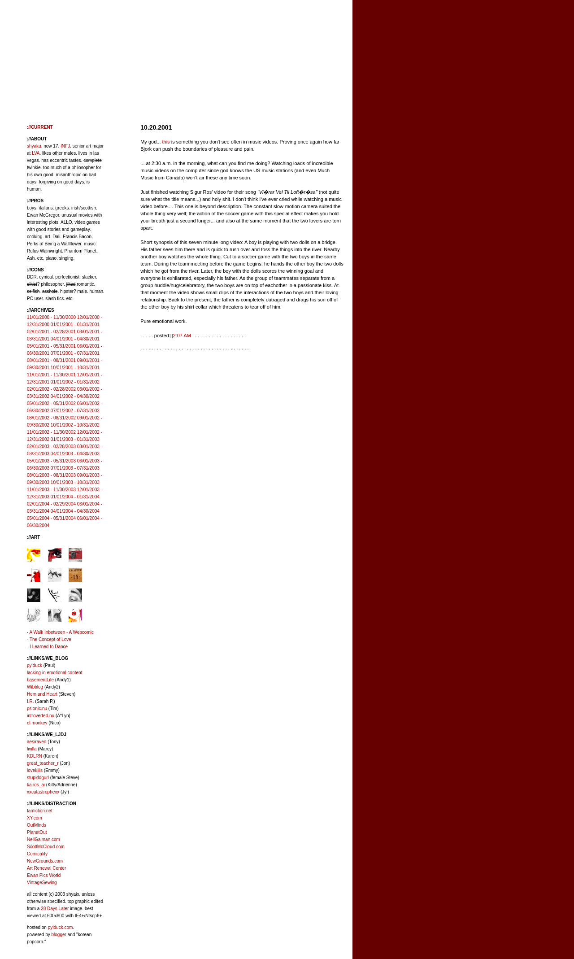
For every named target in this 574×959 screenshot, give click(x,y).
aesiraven (36, 741)
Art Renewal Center (46, 868)
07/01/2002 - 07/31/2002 (75, 410)
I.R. (30, 701)
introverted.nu (40, 715)
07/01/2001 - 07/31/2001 (75, 353)
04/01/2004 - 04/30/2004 (75, 511)
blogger (58, 934)
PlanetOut (37, 832)
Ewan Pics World (44, 875)
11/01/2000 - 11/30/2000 (51, 317)
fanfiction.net (39, 810)
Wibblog (35, 686)
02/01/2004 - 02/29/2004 (51, 503)
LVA (35, 153)
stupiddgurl (38, 777)
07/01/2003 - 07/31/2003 (75, 468)
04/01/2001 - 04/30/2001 (75, 338)
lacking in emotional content (54, 672)
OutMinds (36, 825)
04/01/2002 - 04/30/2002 (75, 396)
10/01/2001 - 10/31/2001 (75, 367)
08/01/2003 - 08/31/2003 (51, 475)
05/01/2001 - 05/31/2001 (51, 346)
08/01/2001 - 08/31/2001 (51, 360)
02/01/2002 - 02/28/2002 (51, 389)
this (166, 141)
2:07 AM (182, 335)
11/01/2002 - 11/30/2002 (51, 432)
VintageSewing (42, 882)
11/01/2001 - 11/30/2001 (51, 374)
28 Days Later (55, 908)
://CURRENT (40, 127)
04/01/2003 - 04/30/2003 (75, 453)
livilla (32, 748)
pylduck (34, 665)
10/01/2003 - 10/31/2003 (75, 482)
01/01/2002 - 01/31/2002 (75, 381)
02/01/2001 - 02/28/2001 (51, 331)
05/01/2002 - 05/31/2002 (51, 403)
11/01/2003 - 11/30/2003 (51, 489)
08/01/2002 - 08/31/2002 (51, 417)
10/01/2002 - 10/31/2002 (75, 425)
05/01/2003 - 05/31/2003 (51, 460)
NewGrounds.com (45, 861)
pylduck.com (60, 927)
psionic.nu (37, 708)
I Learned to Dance (49, 646)
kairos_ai (36, 784)
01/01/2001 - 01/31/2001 (75, 324)
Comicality (37, 853)
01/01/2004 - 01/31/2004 (75, 496)
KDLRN (34, 756)
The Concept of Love (50, 639)
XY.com (34, 817)
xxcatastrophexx (43, 791)
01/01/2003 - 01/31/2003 (75, 439)
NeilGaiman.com (43, 839)
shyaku (34, 146)
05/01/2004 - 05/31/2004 (51, 518)
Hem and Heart (42, 694)
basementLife (40, 679)
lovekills (35, 770)
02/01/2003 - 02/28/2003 (51, 446)
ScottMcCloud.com (46, 846)
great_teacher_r (43, 763)
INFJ (65, 146)
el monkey (37, 722)
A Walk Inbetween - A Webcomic (62, 632)
